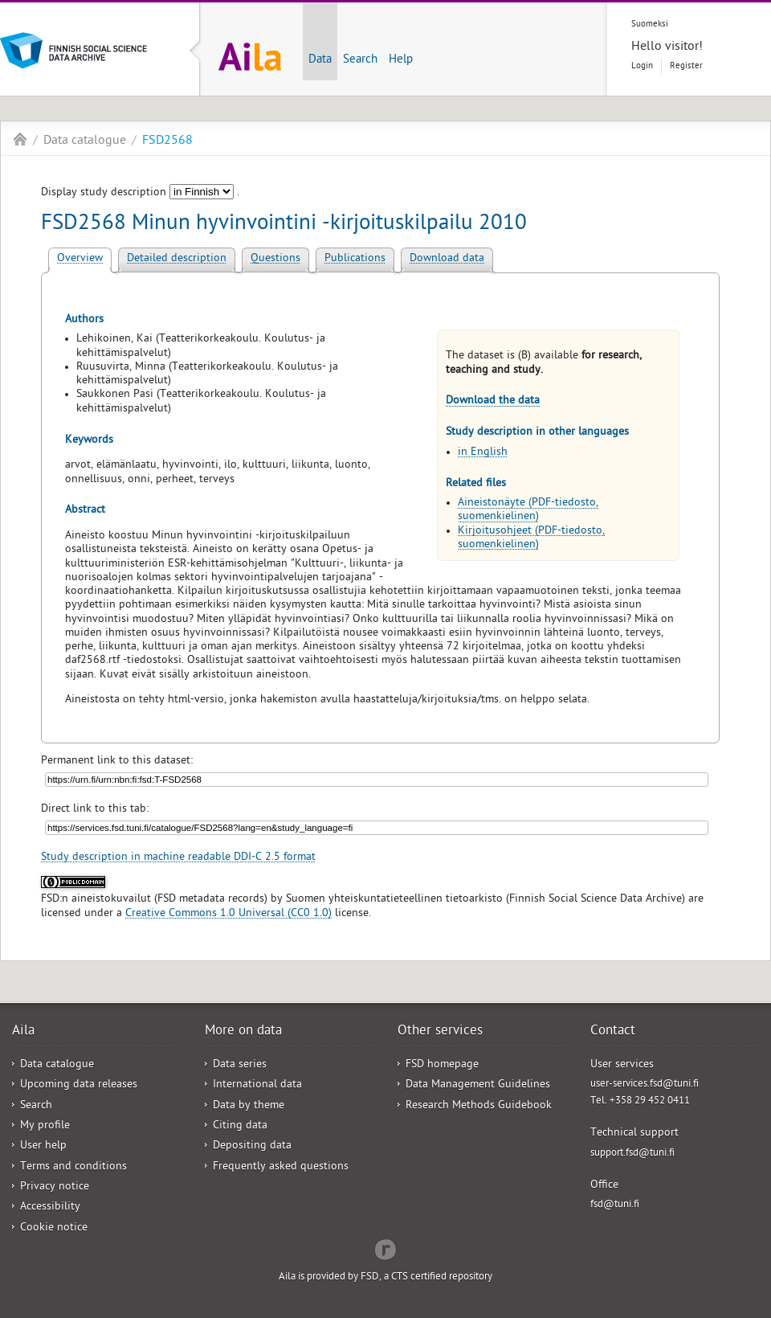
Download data (447, 259)
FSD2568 (167, 141)
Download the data (493, 401)
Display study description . (140, 193)
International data (257, 1085)
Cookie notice (54, 1228)
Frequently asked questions (281, 1167)
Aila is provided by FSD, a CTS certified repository (385, 1277)
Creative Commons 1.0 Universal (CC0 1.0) (228, 914)
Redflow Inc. (385, 1248)
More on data (243, 1032)
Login (642, 66)
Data (320, 60)
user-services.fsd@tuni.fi (644, 1085)
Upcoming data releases (78, 1085)
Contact (612, 1032)
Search (360, 60)
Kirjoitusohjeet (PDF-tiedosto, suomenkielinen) (531, 538)
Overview (80, 259)
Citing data (240, 1126)
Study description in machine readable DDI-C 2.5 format (178, 858)
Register (686, 66)
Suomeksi (649, 24)
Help (401, 60)
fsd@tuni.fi (614, 1205)
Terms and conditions (73, 1167)
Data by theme (248, 1106)
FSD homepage (442, 1065)
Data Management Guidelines (478, 1085)
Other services (440, 1032)
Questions (275, 259)
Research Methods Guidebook (479, 1106)
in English (483, 453)
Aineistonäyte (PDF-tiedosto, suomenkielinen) (528, 510)
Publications (355, 259)
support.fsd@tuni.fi (632, 1154)
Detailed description (176, 259)
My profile (45, 1126)
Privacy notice (54, 1187)
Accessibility (50, 1207)
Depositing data (252, 1146)
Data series (240, 1065)
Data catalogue (84, 141)
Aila (20, 139)
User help (43, 1146)
